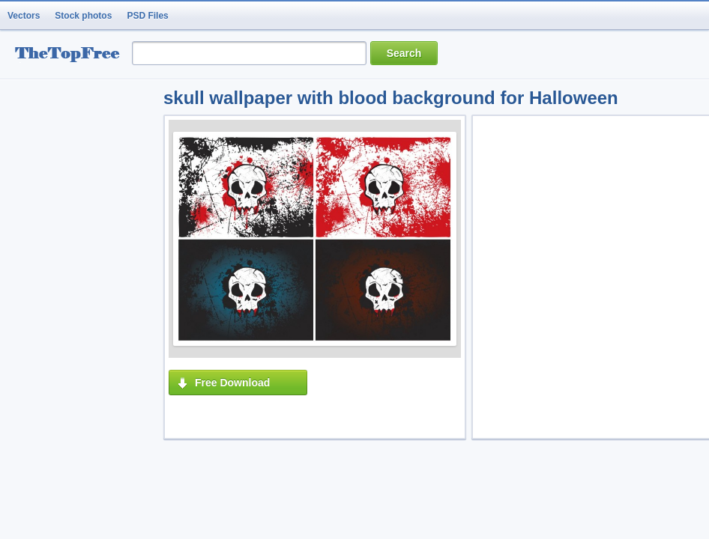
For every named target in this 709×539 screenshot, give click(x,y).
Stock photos (83, 15)
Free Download (232, 383)
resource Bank (71, 55)
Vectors (23, 15)
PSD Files (147, 15)
